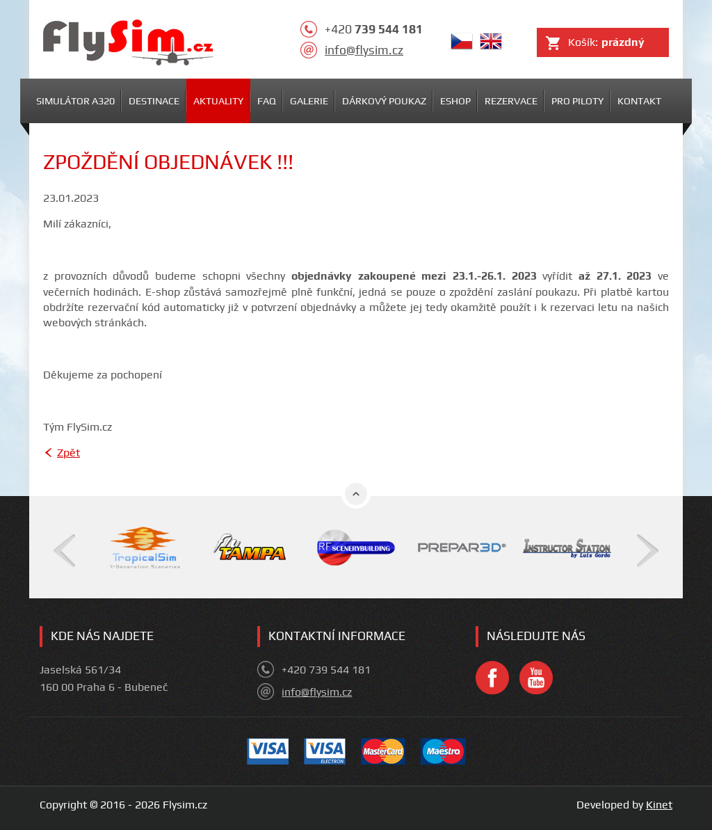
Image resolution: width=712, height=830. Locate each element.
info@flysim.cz (364, 50)
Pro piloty (577, 100)
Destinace (154, 100)
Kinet (659, 804)
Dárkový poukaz (384, 100)
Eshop (455, 100)
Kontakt (639, 100)
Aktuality (218, 100)
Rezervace (511, 100)
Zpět (68, 452)
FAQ (266, 100)
